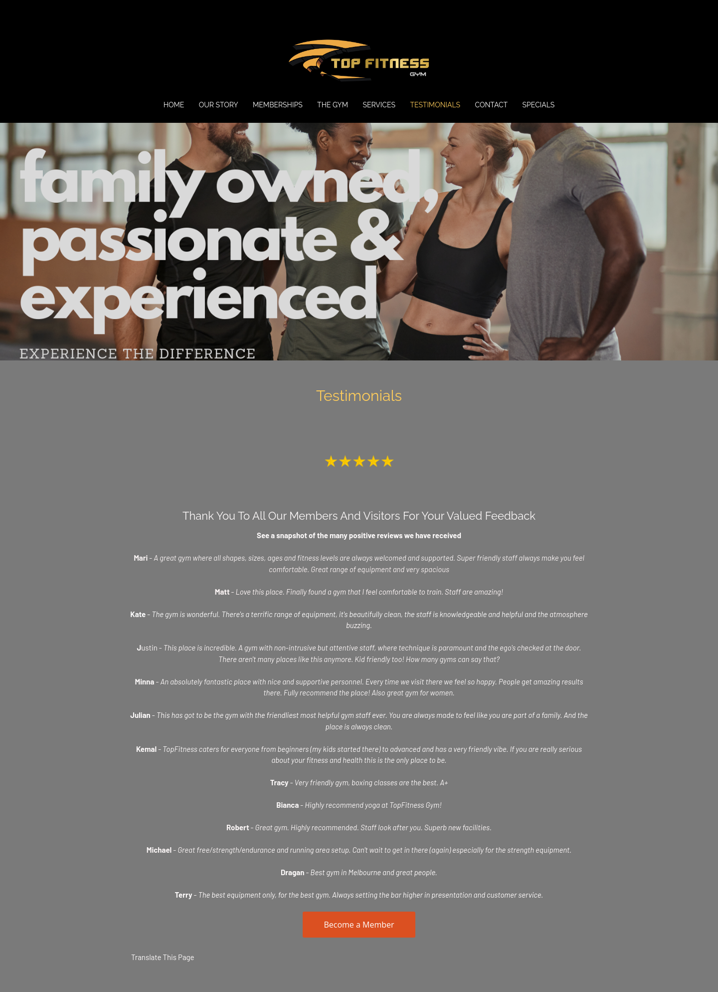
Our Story (218, 105)
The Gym (332, 105)
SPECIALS (539, 105)
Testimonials (435, 105)
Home (174, 105)
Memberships (278, 105)
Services (378, 105)
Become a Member (359, 924)
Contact (491, 105)
